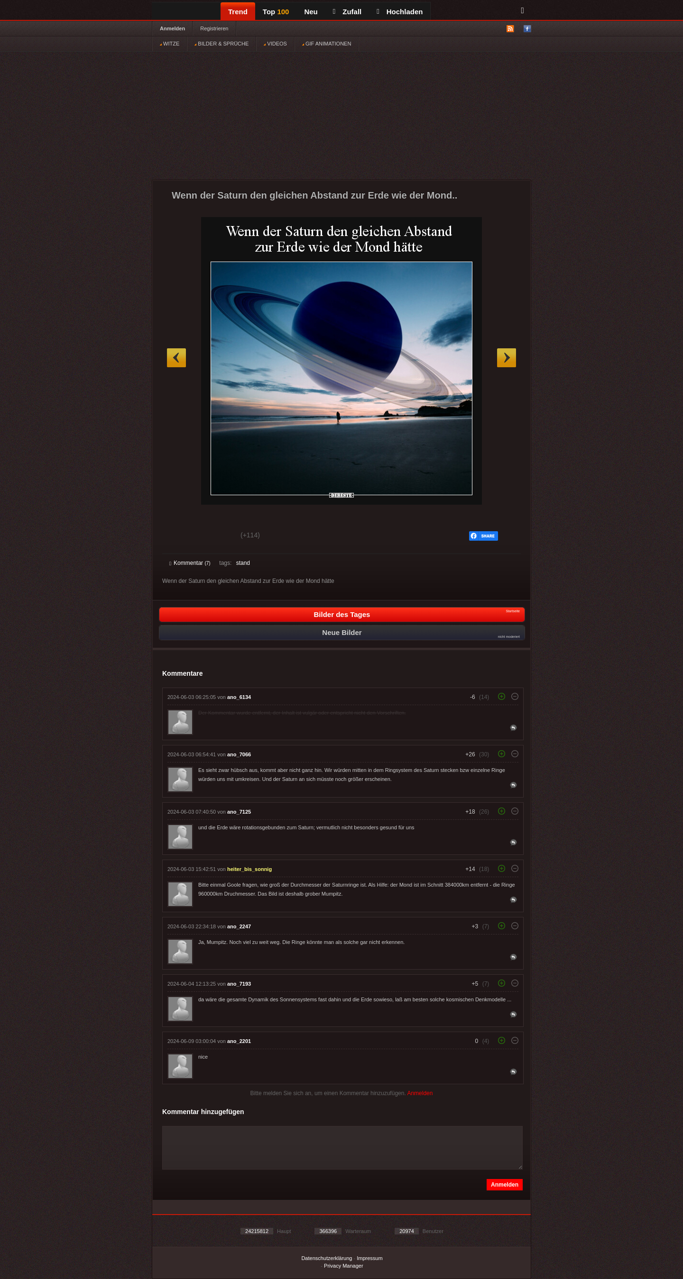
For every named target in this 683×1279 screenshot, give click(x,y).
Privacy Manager (343, 1266)
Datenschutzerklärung (326, 1258)
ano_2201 (239, 1041)
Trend (238, 12)
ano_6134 (239, 697)
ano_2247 (239, 926)
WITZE (169, 43)
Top (276, 12)
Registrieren (214, 28)
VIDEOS (275, 43)
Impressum (369, 1258)
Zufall (347, 12)
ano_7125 (239, 812)
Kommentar (190, 563)
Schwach (215, 536)
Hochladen (400, 12)
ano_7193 (239, 984)
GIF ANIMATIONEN (326, 43)
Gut (180, 536)
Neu (310, 12)
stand (243, 563)
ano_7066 (239, 754)
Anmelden (172, 28)
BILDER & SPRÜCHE (221, 43)
